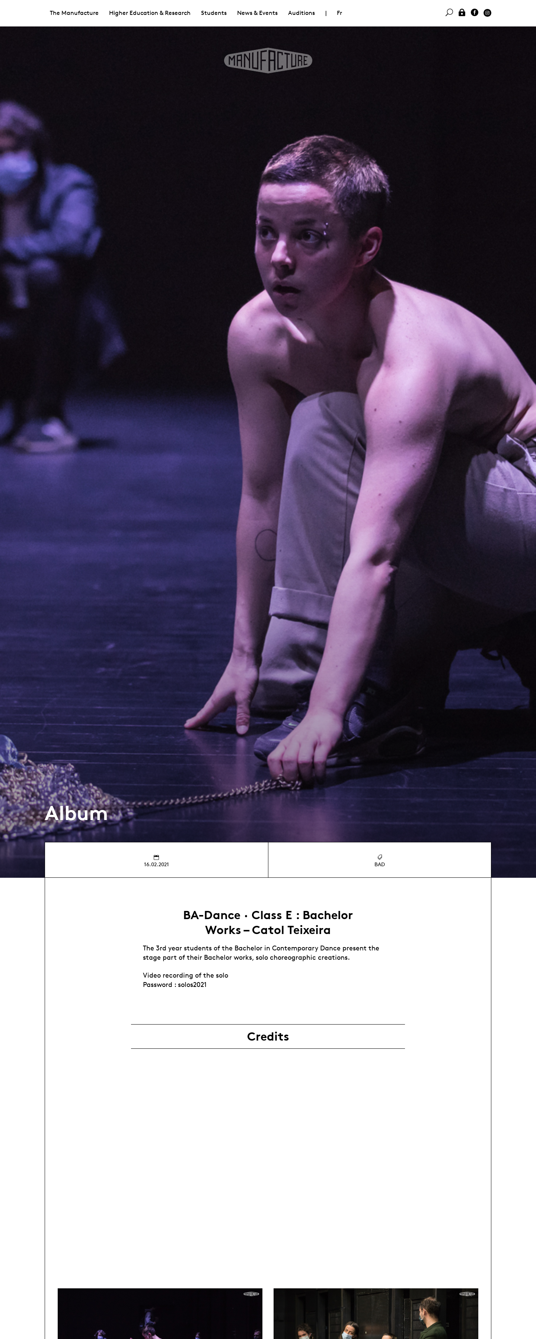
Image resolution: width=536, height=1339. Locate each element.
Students (214, 12)
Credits (268, 1036)
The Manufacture (74, 12)
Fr (339, 12)
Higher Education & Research (150, 12)
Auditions (301, 12)
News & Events (257, 12)
